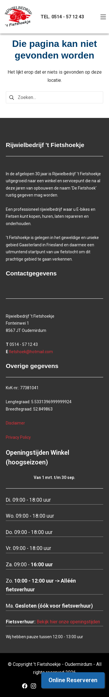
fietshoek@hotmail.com (31, 351)
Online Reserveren (73, 680)
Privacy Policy (18, 437)
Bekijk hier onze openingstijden (68, 622)
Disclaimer (15, 423)
